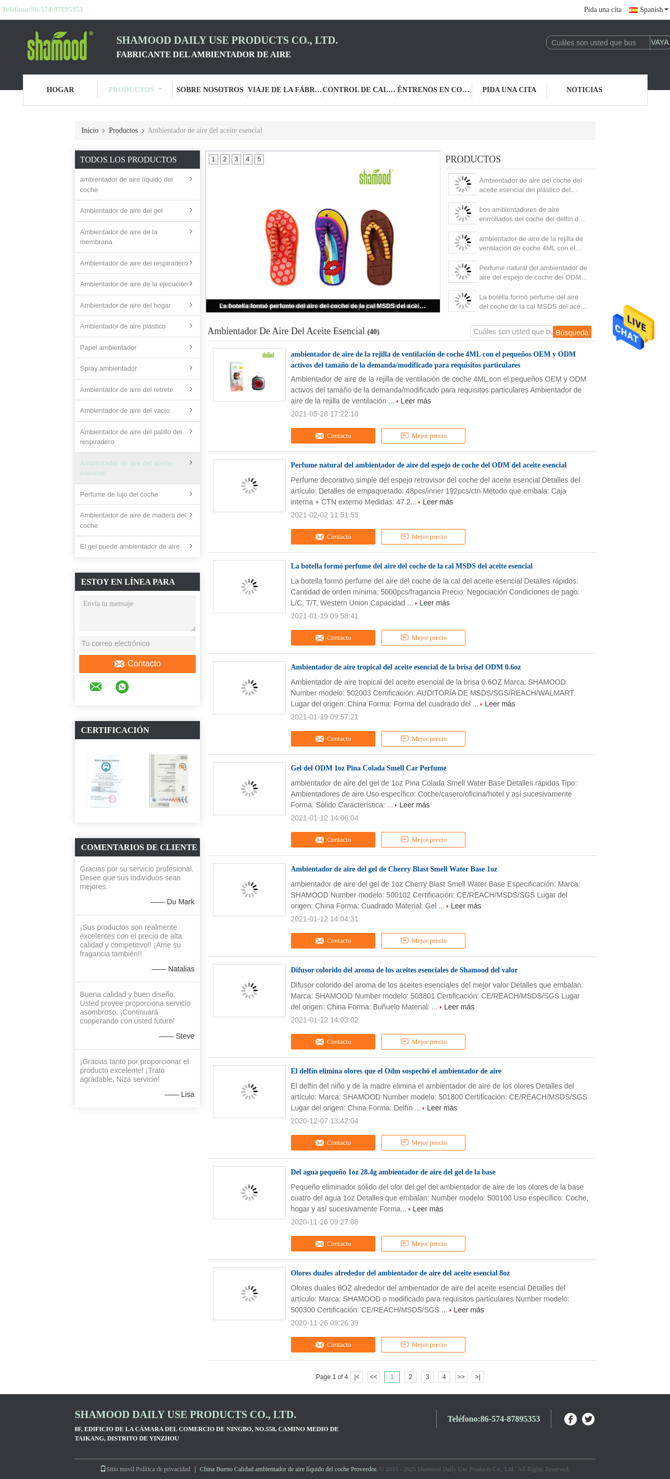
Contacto (137, 663)
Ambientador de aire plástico (123, 326)
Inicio (90, 130)
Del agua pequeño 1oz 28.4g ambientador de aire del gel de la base (393, 1172)
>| (478, 1377)
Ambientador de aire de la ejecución (134, 284)
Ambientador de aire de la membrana (119, 237)
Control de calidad (360, 90)
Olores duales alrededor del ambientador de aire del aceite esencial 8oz (400, 1273)
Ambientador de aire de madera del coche (133, 520)
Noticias (584, 90)
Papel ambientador (108, 347)
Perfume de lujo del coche (119, 494)
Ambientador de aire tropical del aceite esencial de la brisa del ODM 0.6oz (406, 667)
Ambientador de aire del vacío (125, 410)
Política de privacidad (163, 1469)
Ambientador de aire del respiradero (134, 263)
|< (356, 1377)
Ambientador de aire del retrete (126, 390)
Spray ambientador (108, 368)
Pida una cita (603, 10)
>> (461, 1377)
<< (373, 1377)
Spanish (654, 10)
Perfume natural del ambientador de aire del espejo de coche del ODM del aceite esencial (533, 273)
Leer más (416, 401)
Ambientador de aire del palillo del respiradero (131, 437)
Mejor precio (423, 436)
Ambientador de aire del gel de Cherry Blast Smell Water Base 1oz (394, 869)
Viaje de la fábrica (285, 90)
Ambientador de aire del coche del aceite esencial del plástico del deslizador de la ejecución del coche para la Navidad (533, 185)
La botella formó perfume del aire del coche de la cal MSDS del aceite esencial (324, 306)
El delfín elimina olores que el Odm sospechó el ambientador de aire (396, 1071)
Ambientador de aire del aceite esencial (126, 468)
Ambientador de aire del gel (121, 210)
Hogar (60, 90)
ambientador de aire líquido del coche (126, 184)
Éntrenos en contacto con (434, 90)
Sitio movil (117, 1469)
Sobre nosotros (210, 90)
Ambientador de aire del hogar (125, 305)
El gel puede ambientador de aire (130, 546)
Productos (135, 90)
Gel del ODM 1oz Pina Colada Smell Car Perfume (369, 768)
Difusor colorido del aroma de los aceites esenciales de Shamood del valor (404, 970)
